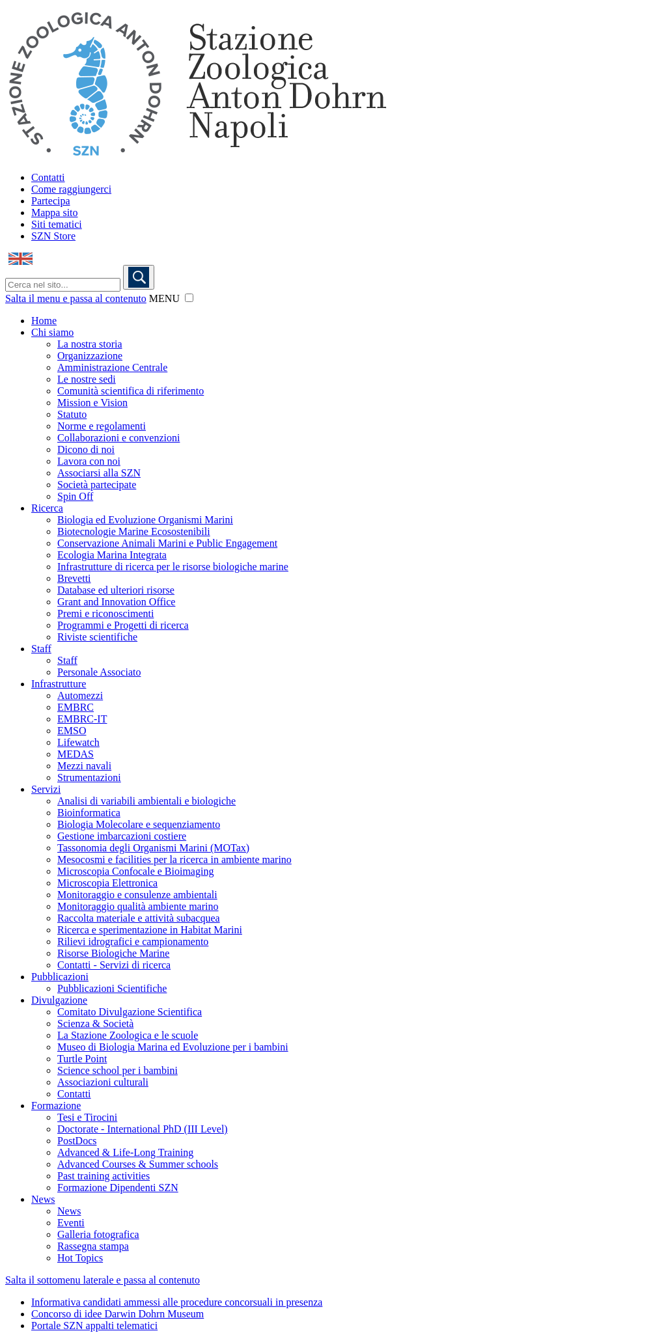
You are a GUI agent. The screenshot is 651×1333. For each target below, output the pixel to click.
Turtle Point (82, 1058)
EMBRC (75, 707)
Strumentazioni (89, 777)
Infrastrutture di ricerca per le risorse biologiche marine (172, 566)
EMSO (71, 730)
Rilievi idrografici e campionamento (132, 941)
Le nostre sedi (86, 379)
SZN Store (53, 235)
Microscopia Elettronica (107, 882)
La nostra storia (89, 344)
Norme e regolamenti (101, 426)
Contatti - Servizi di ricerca (114, 964)
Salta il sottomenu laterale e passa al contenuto (102, 1279)
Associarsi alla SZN (99, 472)
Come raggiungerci (71, 189)
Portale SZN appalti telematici (94, 1325)
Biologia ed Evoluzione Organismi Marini (145, 519)
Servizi (46, 789)
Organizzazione (89, 355)
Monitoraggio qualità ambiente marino (138, 906)
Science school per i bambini (117, 1070)
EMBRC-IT (82, 718)
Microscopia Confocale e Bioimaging (135, 871)
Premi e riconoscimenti (105, 613)
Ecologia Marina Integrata (112, 554)
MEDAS (75, 754)
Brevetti (74, 578)
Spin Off (75, 496)
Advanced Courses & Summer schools (137, 1164)
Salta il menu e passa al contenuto (75, 298)
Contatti (48, 177)
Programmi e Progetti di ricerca (123, 625)
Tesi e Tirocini (87, 1117)
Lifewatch (78, 742)
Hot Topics (80, 1257)
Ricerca (47, 508)
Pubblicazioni (60, 976)
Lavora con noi (88, 461)
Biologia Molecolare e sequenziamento (138, 824)
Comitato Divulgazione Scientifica (129, 1011)
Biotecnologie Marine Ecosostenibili (133, 531)
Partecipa (50, 200)
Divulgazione (59, 1000)
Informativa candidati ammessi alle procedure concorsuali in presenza (176, 1302)
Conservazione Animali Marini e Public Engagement (167, 543)
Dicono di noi (86, 449)
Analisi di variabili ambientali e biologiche (146, 800)
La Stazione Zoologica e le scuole (127, 1035)
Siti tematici (56, 224)
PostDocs (76, 1140)
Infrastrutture (58, 683)
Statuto (72, 414)
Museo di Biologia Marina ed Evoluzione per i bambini (172, 1046)
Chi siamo (52, 332)
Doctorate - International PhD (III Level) (142, 1128)
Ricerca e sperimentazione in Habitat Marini (149, 929)
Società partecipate (96, 484)
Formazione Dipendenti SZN (117, 1187)
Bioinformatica (88, 812)
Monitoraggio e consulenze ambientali (137, 894)
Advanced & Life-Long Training (125, 1152)
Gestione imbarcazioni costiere (121, 836)
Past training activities (103, 1175)
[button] (189, 298)
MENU (164, 298)
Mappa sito (54, 212)
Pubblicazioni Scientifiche (112, 988)
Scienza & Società (95, 1023)
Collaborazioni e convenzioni (118, 437)
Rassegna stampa (93, 1246)
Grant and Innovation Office (116, 601)
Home (44, 320)
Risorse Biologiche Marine (113, 953)
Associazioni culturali (102, 1082)
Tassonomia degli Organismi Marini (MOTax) (153, 847)
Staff (41, 648)
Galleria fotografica (98, 1234)
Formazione (56, 1105)
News (43, 1199)
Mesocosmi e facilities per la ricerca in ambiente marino (174, 859)
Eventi (71, 1222)
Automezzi (80, 695)
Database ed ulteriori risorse (115, 590)
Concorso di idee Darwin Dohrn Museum (117, 1313)
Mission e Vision (92, 402)
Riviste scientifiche (97, 636)
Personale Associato (99, 672)
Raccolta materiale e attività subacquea (138, 918)
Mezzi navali (84, 765)
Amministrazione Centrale (112, 367)
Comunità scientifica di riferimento (130, 390)
